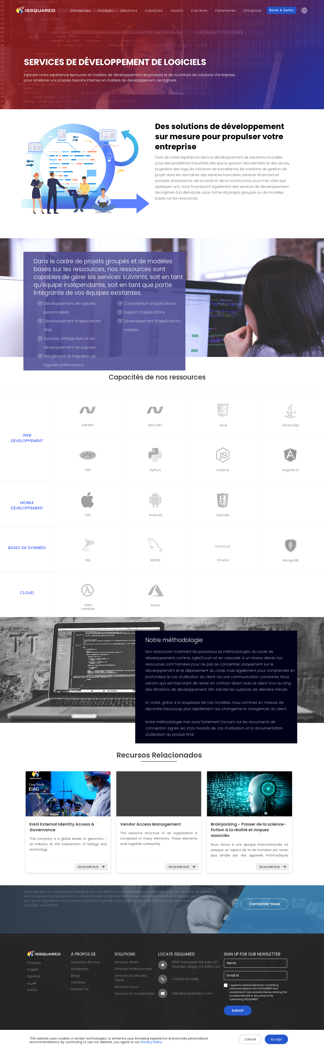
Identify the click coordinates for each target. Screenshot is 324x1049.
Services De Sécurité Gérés (131, 977)
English (32, 969)
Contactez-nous (264, 903)
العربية (31, 983)
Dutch (32, 990)
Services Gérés (126, 962)
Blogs (75, 975)
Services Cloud (126, 987)
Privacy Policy (151, 1042)
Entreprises (81, 10)
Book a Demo (281, 10)
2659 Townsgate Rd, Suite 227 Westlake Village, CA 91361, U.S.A (189, 965)
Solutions (129, 10)
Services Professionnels (133, 969)
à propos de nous (85, 962)
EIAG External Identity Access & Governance (68, 793)
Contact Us (80, 989)
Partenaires (225, 10)
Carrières (199, 10)
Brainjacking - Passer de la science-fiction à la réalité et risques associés (248, 829)
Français (34, 962)
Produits (105, 10)
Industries (154, 10)
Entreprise (253, 10)
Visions (177, 10)
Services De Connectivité (134, 993)
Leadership (80, 969)
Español (33, 976)
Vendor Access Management (150, 824)
